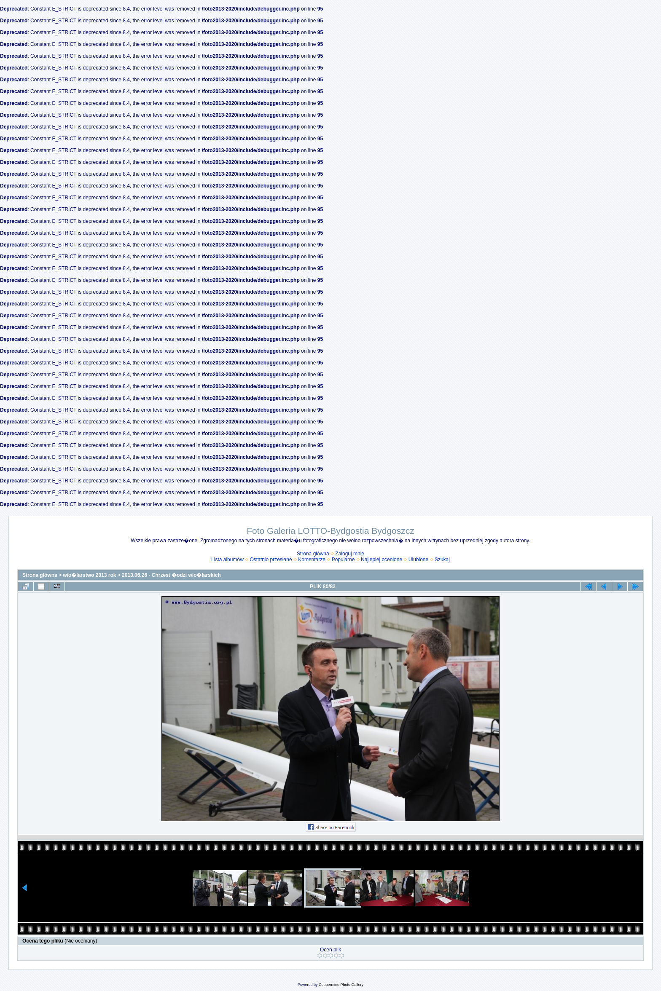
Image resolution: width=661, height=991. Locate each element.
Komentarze (311, 559)
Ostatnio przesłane (271, 559)
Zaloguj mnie (349, 554)
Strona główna (313, 554)
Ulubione (418, 559)
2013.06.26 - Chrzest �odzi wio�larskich (171, 575)
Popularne (343, 559)
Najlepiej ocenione (381, 559)
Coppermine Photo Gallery (341, 985)
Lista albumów (227, 559)
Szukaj (442, 559)
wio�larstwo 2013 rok (89, 575)
